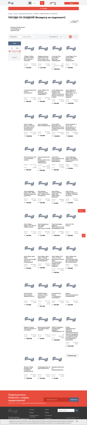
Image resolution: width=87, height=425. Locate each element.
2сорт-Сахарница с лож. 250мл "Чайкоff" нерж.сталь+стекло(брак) (44, 226)
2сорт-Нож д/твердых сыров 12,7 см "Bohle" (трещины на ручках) (72, 193)
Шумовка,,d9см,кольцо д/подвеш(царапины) (58, 368)
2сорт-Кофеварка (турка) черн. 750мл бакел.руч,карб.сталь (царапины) (30, 193)
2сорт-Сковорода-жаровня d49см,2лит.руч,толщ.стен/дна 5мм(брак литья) (58, 226)
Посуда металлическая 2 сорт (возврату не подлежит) (17, 29)
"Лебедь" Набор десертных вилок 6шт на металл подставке (29, 58)
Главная (10, 13)
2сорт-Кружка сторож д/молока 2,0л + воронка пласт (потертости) (44, 193)
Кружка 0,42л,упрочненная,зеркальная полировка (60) (72, 295)
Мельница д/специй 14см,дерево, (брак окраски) (44, 329)
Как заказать (48, 418)
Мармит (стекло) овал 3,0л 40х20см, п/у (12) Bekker (30, 329)
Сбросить (14, 57)
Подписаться (74, 399)
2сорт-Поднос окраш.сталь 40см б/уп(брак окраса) (30, 225)
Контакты (31, 409)
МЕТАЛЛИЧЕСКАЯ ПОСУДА (25, 13)
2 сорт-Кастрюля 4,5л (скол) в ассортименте (30, 91)
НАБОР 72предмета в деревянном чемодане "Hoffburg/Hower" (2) (58, 329)
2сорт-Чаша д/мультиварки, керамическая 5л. (29, 295)
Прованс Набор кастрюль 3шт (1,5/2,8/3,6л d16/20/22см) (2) (28, 369)
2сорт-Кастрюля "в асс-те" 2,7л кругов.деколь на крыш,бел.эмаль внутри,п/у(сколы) (71, 127)
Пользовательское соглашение (34, 416)
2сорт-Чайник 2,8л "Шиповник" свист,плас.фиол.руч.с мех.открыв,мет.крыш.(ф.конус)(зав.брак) (72, 259)
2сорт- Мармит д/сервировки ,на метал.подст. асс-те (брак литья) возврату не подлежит (71, 93)
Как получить (48, 415)
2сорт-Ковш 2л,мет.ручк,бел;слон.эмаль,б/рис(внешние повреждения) (58, 159)
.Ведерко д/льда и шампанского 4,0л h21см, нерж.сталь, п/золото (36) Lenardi (44, 58)
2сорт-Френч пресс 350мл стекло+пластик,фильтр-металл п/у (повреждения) (30, 259)
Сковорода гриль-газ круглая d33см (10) (44, 367)
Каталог (43, 8)
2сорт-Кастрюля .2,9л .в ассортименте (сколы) (30, 158)
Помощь (31, 412)
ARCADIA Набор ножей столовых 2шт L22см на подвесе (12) (43, 295)
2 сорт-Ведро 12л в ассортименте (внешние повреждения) (71, 58)
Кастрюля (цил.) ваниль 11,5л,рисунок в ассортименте (56, 295)
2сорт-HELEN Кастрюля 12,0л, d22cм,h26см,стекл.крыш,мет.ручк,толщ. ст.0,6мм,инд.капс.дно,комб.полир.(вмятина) (58, 127)
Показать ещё (72, 356)
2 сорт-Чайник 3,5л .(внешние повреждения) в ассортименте (43, 92)
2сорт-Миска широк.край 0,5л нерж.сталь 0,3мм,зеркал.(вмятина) (56, 194)
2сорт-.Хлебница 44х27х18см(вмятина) (44, 125)
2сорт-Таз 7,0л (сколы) (70, 224)
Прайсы (47, 412)
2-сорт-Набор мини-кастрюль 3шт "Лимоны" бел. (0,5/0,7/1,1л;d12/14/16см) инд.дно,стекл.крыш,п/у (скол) (58, 93)
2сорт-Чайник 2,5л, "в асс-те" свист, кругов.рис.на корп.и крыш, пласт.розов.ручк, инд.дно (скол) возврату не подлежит (58, 261)
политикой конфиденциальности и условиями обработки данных (33, 403)
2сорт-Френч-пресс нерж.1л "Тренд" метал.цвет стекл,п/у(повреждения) (43, 258)
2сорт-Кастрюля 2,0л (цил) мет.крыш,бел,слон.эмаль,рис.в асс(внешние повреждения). (44, 159)
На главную (74, 22)
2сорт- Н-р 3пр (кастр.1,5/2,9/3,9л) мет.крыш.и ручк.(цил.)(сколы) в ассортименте (29, 127)
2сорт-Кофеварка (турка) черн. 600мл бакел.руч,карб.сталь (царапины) (72, 159)
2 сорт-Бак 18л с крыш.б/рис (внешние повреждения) (56, 58)
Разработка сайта (70, 417)
